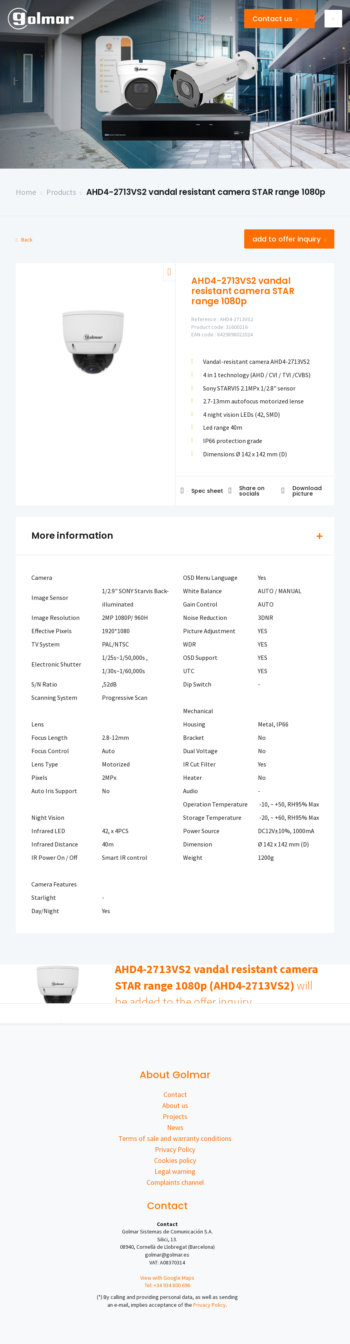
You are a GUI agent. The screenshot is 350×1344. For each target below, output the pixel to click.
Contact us (275, 19)
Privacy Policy (175, 1149)
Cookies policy (175, 1160)
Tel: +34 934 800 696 (167, 1285)
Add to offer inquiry (289, 239)
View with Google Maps (167, 1277)
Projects (175, 1116)
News (175, 1127)
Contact (175, 1094)
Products (61, 192)
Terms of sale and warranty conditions (175, 1138)
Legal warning (175, 1171)
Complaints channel (175, 1182)
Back (24, 239)
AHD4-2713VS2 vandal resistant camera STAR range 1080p (205, 192)
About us (175, 1105)
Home (26, 192)
